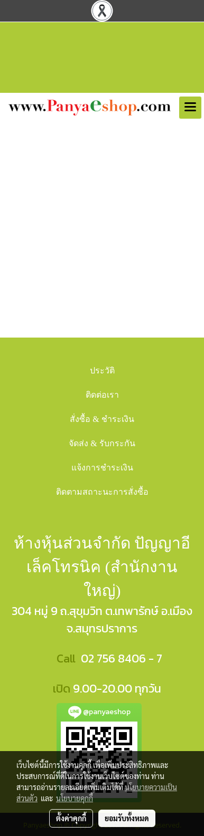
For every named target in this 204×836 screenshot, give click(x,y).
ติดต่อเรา (102, 394)
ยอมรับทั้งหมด (127, 818)
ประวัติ (102, 370)
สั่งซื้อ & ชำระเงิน (102, 419)
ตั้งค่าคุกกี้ (71, 818)
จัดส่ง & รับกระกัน (102, 443)
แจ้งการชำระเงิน (102, 467)
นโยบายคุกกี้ (74, 798)
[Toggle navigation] (190, 107)
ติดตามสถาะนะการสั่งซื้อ (102, 491)
